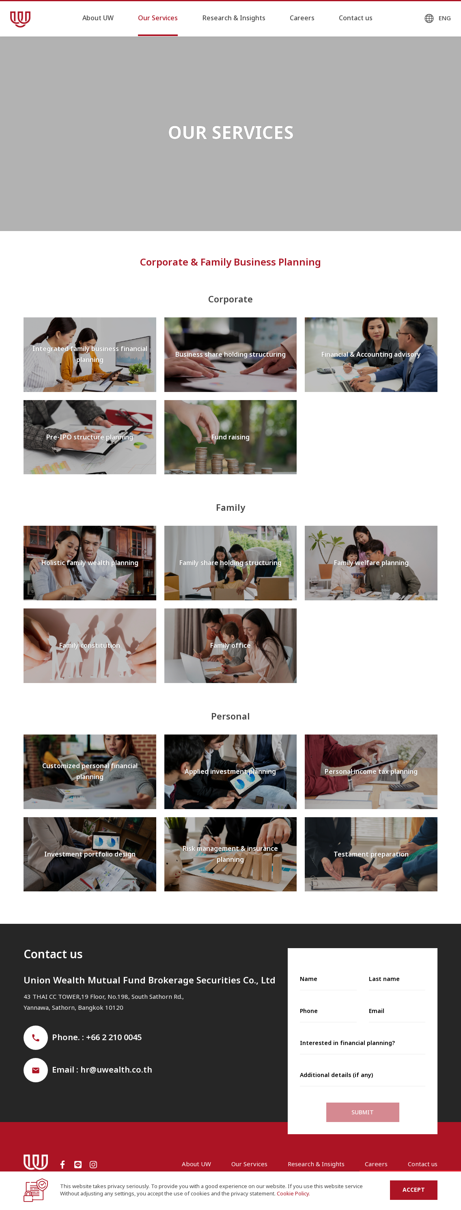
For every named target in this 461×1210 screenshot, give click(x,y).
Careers (302, 18)
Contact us (356, 18)
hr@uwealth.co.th (116, 1070)
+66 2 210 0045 (114, 1038)
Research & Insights (233, 18)
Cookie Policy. (293, 1194)
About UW (98, 18)
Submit (362, 1112)
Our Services (158, 18)
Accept (414, 1190)
